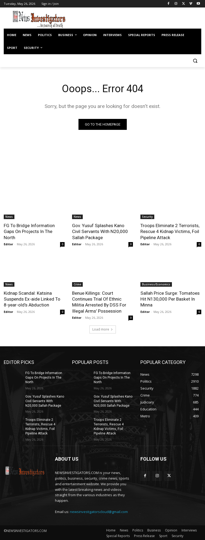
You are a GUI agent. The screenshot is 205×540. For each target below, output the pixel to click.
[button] (195, 61)
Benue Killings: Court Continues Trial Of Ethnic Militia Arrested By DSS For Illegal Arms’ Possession (99, 301)
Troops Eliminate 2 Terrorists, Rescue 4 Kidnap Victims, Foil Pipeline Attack (169, 231)
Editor (8, 238)
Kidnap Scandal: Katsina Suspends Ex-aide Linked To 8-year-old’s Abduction (32, 298)
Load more (102, 329)
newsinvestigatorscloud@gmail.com (99, 510)
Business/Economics (156, 284)
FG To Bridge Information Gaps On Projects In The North (34, 228)
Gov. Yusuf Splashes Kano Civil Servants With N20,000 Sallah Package (99, 231)
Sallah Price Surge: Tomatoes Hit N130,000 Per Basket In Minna (169, 298)
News (9, 217)
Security (147, 217)
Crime (77, 284)
